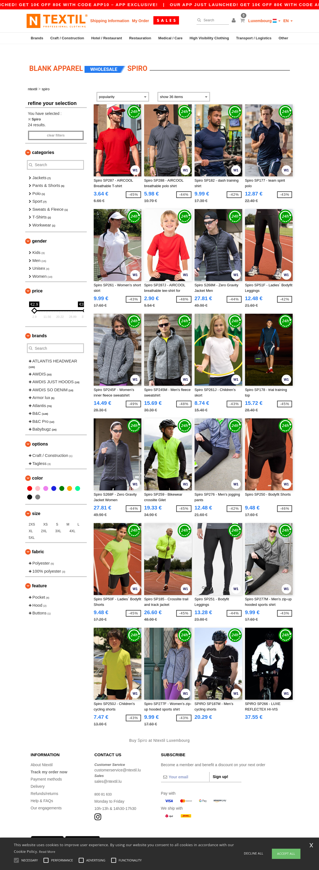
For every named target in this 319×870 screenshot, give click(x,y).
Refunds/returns (44, 784)
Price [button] (37, 281)
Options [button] (40, 434)
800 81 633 (104, 784)
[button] (234, 21)
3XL (58, 522)
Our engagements (46, 798)
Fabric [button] (38, 542)
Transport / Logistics (254, 38)
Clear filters (56, 126)
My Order (140, 21)
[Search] (211, 20)
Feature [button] (39, 576)
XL (31, 522)
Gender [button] (39, 231)
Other (283, 38)
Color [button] (37, 468)
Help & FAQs (42, 791)
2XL (44, 522)
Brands (37, 38)
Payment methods (46, 769)
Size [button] (36, 504)
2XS (32, 515)
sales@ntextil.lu (108, 771)
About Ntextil (42, 755)
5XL (32, 528)
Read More (47, 852)
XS (45, 515)
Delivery (38, 776)
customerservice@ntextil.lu (118, 760)
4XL (72, 522)
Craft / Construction (67, 38)
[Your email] (185, 767)
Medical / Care (170, 38)
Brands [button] (39, 326)
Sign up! (220, 767)
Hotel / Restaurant (106, 38)
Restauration (140, 38)
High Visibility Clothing (209, 38)
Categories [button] (43, 142)
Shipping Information (109, 21)
